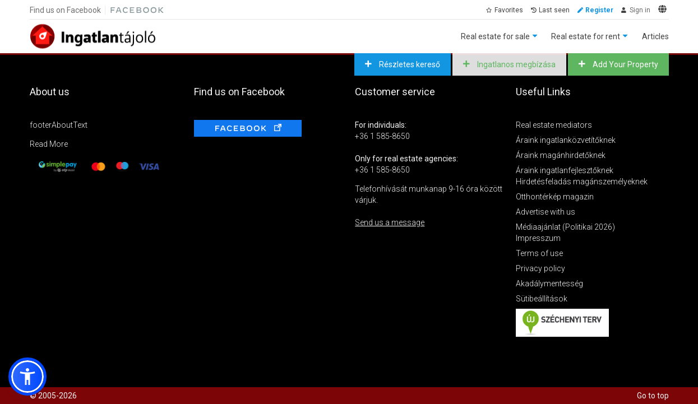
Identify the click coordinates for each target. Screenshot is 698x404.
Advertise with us (545, 211)
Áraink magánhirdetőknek (560, 155)
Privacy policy (540, 268)
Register (599, 10)
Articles (655, 36)
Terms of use (539, 253)
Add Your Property (624, 64)
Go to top (653, 395)
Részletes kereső (408, 64)
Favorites (508, 10)
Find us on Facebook (65, 10)
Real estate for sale (495, 36)
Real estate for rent (585, 36)
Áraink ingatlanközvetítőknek (566, 140)
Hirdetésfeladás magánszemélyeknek (582, 181)
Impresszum (538, 238)
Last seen (554, 10)
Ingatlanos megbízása (515, 64)
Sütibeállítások (541, 298)
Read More (49, 144)
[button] (27, 376)
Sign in (640, 10)
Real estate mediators (554, 124)
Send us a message (389, 222)
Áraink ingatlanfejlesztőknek (564, 170)
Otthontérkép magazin (555, 196)
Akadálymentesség (549, 283)
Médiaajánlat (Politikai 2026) (565, 226)
